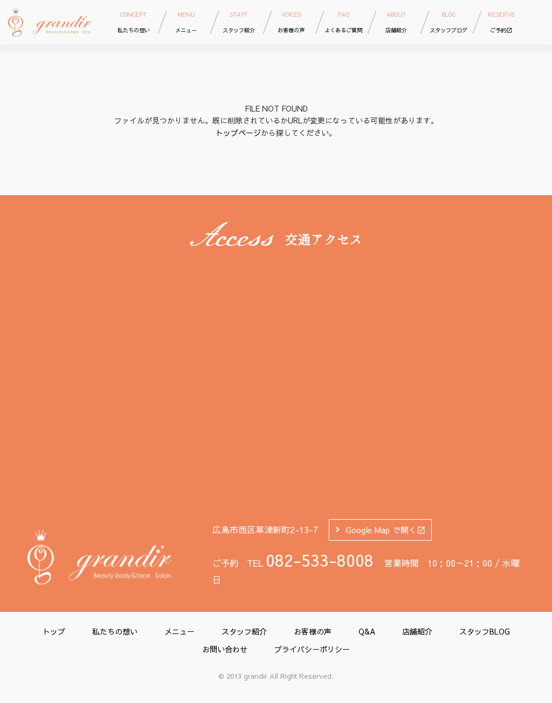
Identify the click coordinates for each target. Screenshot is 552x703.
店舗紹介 (417, 631)
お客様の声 (313, 631)
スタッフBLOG (484, 631)
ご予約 (501, 21)
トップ (54, 631)
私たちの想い (114, 631)
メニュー (179, 631)
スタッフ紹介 (244, 631)
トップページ (238, 132)
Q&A (366, 631)
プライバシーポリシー (312, 649)
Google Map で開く (386, 529)
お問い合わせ (224, 649)
